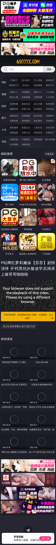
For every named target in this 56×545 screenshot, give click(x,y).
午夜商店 (26, 139)
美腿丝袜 (14, 120)
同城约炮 (14, 139)
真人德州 (26, 80)
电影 (3, 106)
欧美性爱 (50, 103)
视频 (3, 94)
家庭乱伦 (26, 127)
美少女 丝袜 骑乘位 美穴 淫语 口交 (19, 326)
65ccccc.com (28, 62)
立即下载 (45, 538)
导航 (3, 141)
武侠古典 (50, 127)
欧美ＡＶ (38, 92)
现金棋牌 (38, 85)
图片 (3, 117)
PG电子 (13, 80)
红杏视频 (14, 144)
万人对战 (38, 80)
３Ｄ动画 (50, 92)
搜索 (49, 69)
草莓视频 (38, 139)
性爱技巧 (50, 132)
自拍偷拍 (26, 92)
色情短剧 (26, 144)
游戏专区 (50, 80)
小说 (3, 129)
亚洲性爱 (14, 103)
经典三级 (26, 108)
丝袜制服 (26, 97)
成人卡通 (38, 103)
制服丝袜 (14, 108)
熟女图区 (38, 120)
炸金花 (26, 85)
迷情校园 (14, 132)
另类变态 (50, 108)
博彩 (3, 82)
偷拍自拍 (26, 103)
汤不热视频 (50, 139)
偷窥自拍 (14, 115)
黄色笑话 (38, 132)
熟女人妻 (14, 97)
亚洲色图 (26, 115)
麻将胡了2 (14, 85)
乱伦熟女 (38, 108)
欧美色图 (38, 115)
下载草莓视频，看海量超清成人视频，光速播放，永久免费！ (28, 316)
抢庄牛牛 (50, 85)
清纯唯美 (26, 120)
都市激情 (14, 127)
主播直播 (38, 97)
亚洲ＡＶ (14, 92)
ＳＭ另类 (50, 97)
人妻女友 (38, 127)
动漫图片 (50, 115)
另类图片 (50, 120)
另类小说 (26, 132)
